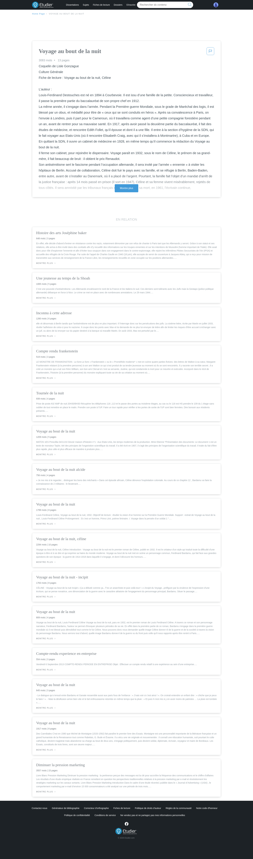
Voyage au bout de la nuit (66, 14)
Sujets (86, 5)
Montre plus (126, 188)
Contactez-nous (39, 808)
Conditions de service (105, 815)
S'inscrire (130, 5)
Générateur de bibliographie (65, 808)
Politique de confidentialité (77, 815)
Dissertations (72, 5)
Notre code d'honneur (206, 808)
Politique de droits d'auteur (148, 808)
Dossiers (118, 5)
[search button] (190, 5)
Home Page (38, 14)
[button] (210, 52)
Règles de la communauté (179, 808)
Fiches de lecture (101, 5)
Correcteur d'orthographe (96, 808)
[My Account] (215, 5)
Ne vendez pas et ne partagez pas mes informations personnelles (152, 815)
